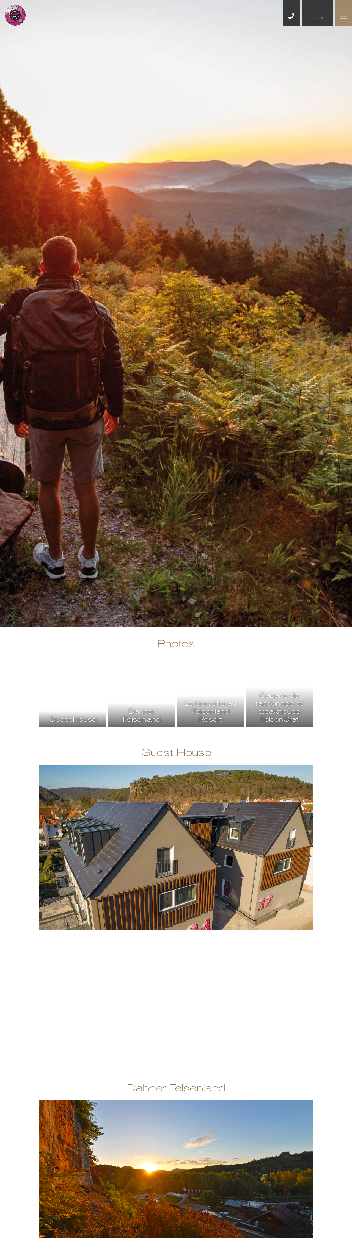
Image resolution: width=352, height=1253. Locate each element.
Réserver (317, 17)
